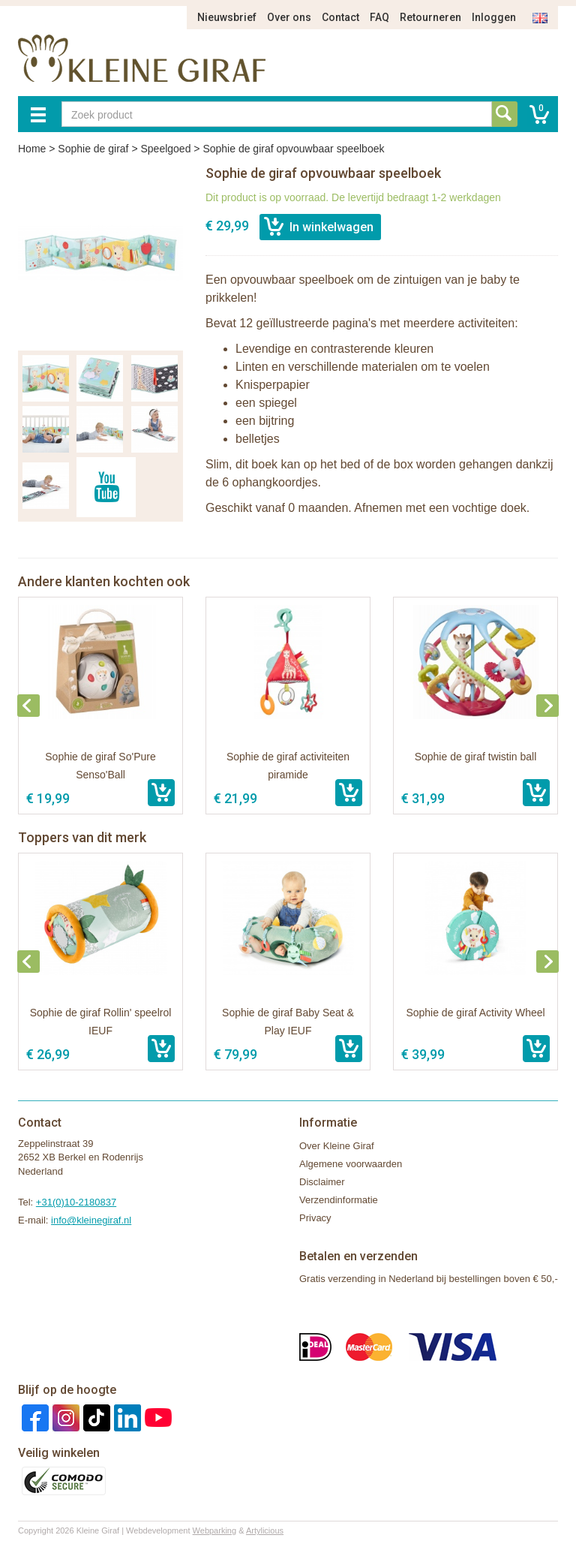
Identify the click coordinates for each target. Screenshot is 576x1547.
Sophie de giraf (93, 149)
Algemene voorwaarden (350, 1163)
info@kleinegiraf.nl (91, 1220)
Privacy (315, 1217)
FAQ (379, 17)
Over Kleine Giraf (336, 1145)
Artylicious (265, 1530)
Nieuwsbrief (226, 17)
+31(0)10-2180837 (76, 1202)
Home (32, 149)
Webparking (215, 1530)
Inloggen (494, 17)
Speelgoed (165, 149)
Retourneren (430, 17)
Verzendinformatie (338, 1199)
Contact (340, 17)
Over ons (289, 17)
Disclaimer (322, 1181)
